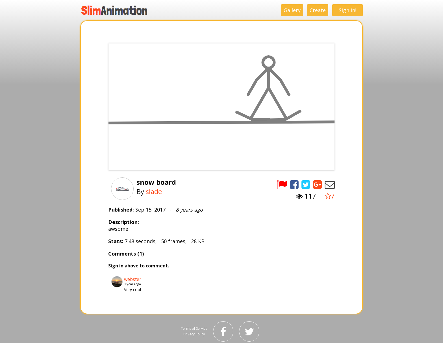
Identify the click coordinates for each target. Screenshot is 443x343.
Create (318, 10)
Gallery (292, 10)
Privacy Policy (194, 334)
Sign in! (347, 10)
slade (154, 191)
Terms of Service (194, 328)
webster (132, 279)
